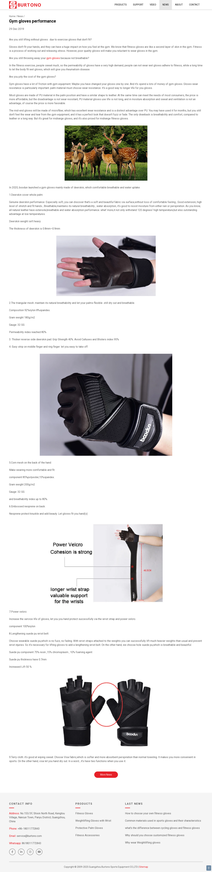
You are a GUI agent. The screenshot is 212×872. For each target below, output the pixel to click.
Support (138, 4)
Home (12, 16)
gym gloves (53, 58)
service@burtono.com (29, 836)
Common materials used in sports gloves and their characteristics (163, 820)
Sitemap (143, 867)
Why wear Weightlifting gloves (142, 842)
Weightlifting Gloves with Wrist (93, 820)
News (165, 4)
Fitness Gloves (84, 813)
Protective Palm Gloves (89, 828)
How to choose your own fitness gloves (148, 813)
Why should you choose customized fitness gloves (154, 835)
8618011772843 (31, 843)
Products (121, 4)
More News (106, 774)
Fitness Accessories (87, 835)
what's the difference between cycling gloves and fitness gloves (162, 828)
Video (153, 4)
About (179, 4)
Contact (194, 4)
